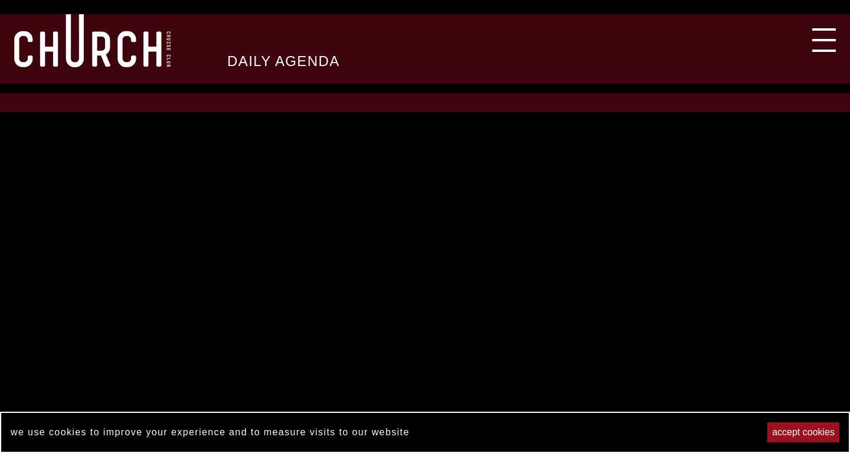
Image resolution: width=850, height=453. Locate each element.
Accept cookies (803, 432)
